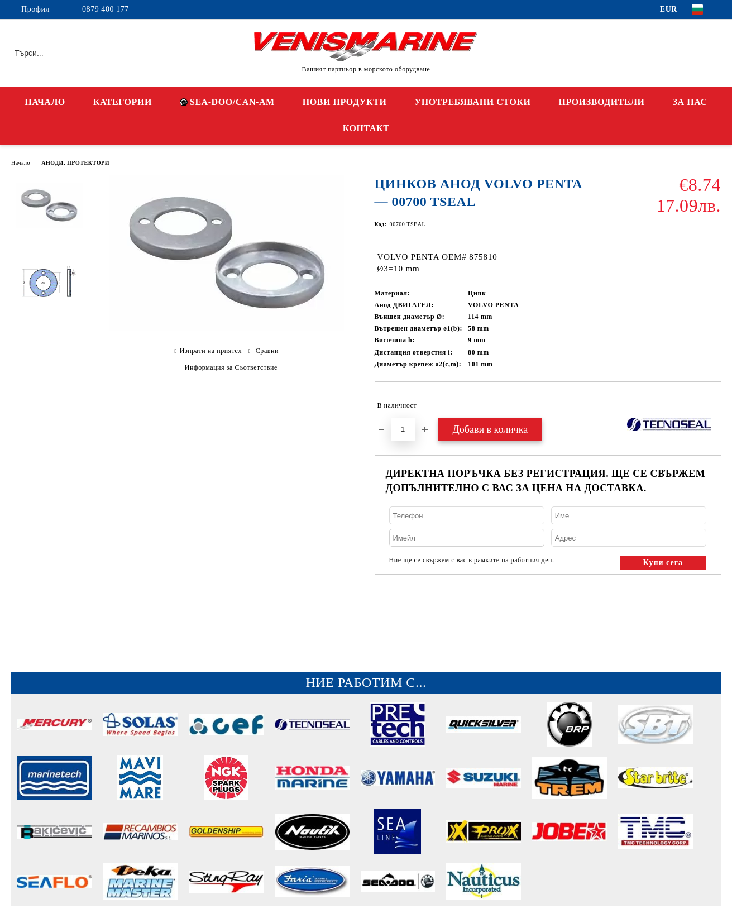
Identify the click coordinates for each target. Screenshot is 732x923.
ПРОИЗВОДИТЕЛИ (602, 102)
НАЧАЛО (45, 102)
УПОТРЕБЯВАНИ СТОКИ (473, 102)
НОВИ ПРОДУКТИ (345, 102)
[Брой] (403, 429)
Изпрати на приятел (211, 351)
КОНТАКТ (366, 128)
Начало (20, 163)
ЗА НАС (690, 102)
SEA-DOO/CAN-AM (227, 102)
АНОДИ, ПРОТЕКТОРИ (75, 163)
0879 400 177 (105, 9)
